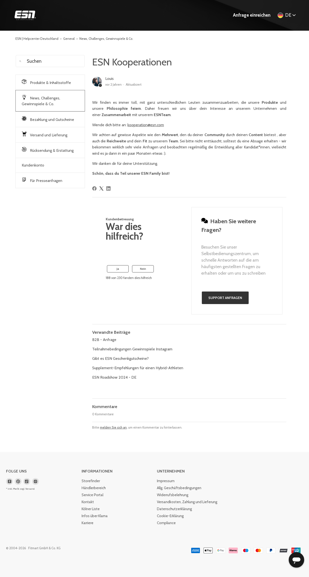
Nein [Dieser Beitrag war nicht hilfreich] (143, 269)
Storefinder (91, 481)
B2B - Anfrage (104, 339)
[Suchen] (50, 61)
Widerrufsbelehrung (172, 495)
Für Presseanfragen (42, 180)
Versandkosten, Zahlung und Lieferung (187, 502)
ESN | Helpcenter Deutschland (36, 39)
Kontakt (88, 502)
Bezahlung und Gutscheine (48, 119)
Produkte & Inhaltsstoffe (46, 82)
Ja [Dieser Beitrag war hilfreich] (118, 269)
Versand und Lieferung (44, 134)
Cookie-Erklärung (170, 516)
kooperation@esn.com (145, 125)
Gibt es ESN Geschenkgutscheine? (120, 358)
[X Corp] (101, 188)
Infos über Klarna (95, 516)
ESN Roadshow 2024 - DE (114, 377)
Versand (30, 488)
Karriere (87, 523)
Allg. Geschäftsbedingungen (179, 488)
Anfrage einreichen (251, 15)
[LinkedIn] (108, 188)
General (69, 39)
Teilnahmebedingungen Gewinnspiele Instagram (132, 349)
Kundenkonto (33, 165)
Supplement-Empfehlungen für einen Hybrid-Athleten (137, 368)
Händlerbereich (94, 488)
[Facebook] (94, 188)
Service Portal (92, 495)
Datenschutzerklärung (174, 509)
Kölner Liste (91, 509)
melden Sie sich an (113, 427)
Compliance (166, 523)
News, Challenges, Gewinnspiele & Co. (106, 39)
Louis (109, 78)
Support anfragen (225, 298)
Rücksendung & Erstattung (48, 150)
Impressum (166, 481)
